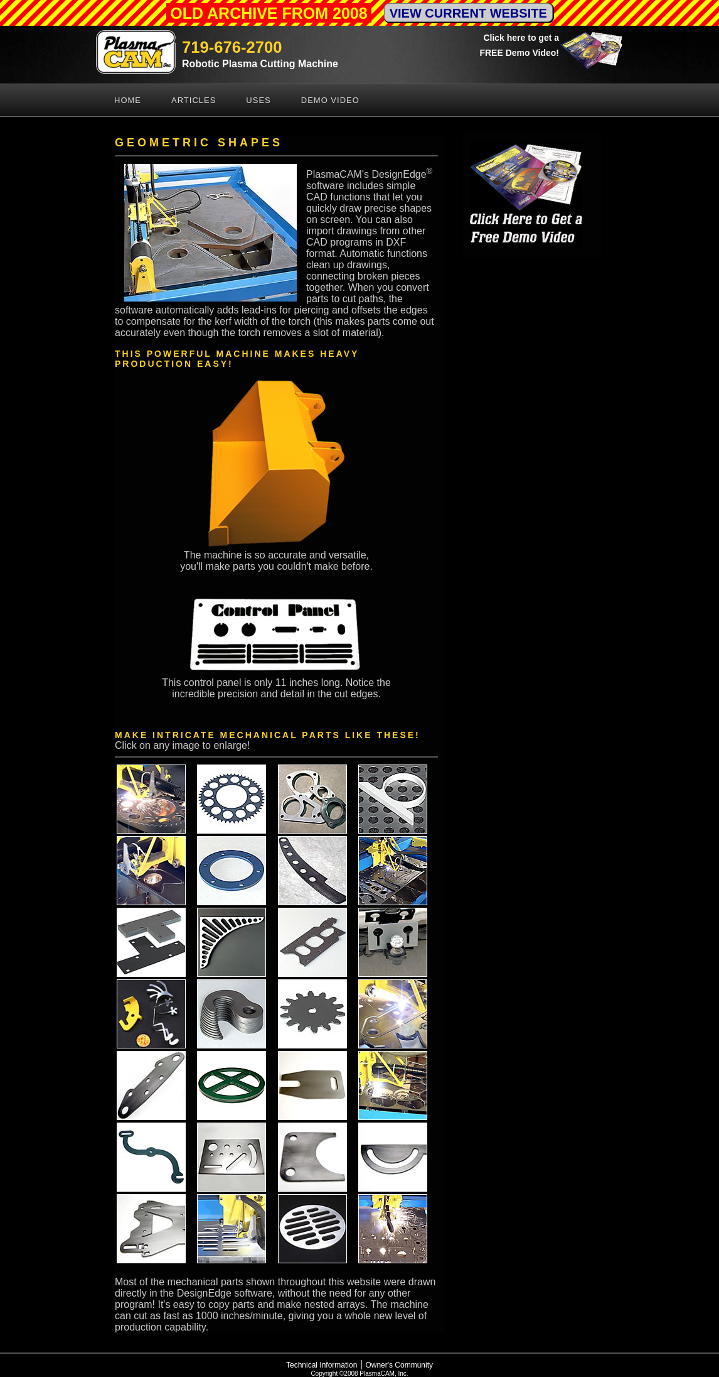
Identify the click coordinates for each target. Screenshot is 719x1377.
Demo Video (330, 100)
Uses (258, 100)
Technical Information (321, 1365)
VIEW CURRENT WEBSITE (468, 13)
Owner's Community (399, 1365)
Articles (193, 100)
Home (127, 100)
